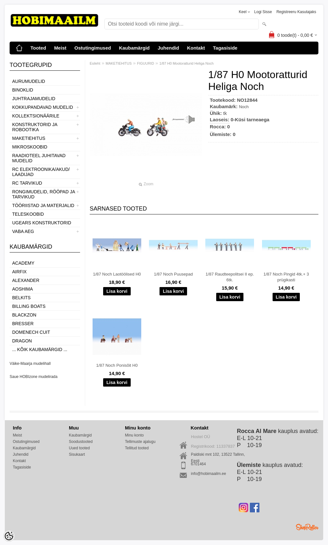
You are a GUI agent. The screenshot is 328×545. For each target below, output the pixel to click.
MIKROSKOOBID (29, 146)
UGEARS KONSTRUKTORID (41, 222)
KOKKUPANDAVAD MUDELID (42, 107)
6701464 (198, 464)
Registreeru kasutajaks (296, 12)
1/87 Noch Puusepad (173, 274)
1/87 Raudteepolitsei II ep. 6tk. (230, 277)
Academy (23, 263)
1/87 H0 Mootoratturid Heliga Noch (187, 63)
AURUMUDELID (28, 81)
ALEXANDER (25, 280)
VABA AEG (23, 231)
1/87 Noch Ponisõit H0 (116, 365)
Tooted (38, 48)
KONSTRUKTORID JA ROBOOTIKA (34, 127)
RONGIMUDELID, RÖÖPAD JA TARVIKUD (43, 194)
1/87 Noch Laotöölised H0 (117, 274)
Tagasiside (225, 48)
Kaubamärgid (134, 48)
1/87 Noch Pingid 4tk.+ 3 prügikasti (286, 277)
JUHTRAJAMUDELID (33, 98)
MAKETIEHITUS (28, 138)
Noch (244, 106)
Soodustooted (81, 441)
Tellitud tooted (137, 448)
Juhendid (168, 48)
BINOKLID (22, 89)
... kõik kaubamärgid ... (39, 349)
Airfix (19, 271)
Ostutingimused (92, 48)
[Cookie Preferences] (9, 536)
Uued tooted (79, 448)
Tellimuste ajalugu (140, 441)
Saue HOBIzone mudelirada (33, 376)
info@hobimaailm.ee (208, 473)
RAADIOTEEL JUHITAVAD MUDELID (39, 158)
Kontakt (196, 48)
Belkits (21, 297)
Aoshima (22, 289)
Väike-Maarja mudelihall (30, 363)
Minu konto (134, 435)
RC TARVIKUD (27, 183)
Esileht (95, 63)
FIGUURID (145, 63)
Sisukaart (77, 454)
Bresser (23, 323)
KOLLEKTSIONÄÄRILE (35, 115)
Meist (60, 48)
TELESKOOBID (28, 214)
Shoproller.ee (307, 527)
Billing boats (28, 306)
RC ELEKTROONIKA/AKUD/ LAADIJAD (41, 172)
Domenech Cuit (31, 332)
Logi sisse (263, 12)
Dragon (22, 340)
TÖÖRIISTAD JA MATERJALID (43, 205)
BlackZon (24, 314)
